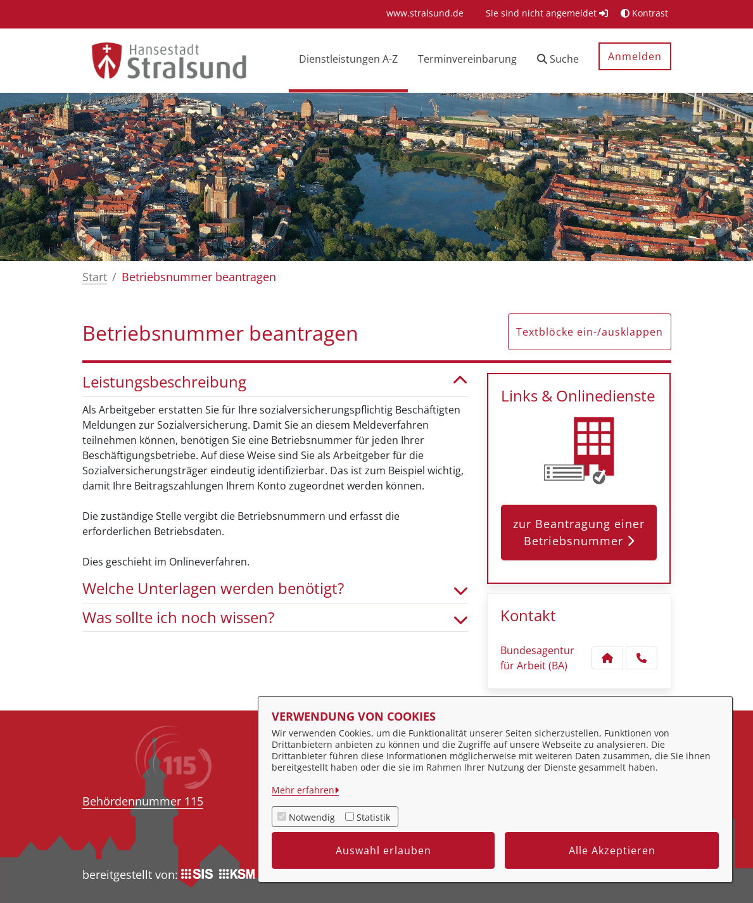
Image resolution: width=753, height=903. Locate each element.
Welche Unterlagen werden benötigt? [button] (275, 588)
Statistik (373, 817)
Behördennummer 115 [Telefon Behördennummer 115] (142, 801)
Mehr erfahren (303, 790)
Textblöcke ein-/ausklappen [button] (589, 332)
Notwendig (312, 817)
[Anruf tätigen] (641, 658)
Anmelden (635, 56)
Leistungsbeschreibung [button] (275, 382)
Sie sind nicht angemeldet (547, 13)
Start (94, 276)
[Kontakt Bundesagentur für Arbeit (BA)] (607, 658)
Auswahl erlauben (383, 850)
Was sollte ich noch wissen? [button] (275, 618)
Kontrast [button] (644, 13)
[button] (558, 60)
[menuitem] (425, 13)
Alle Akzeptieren (612, 850)
